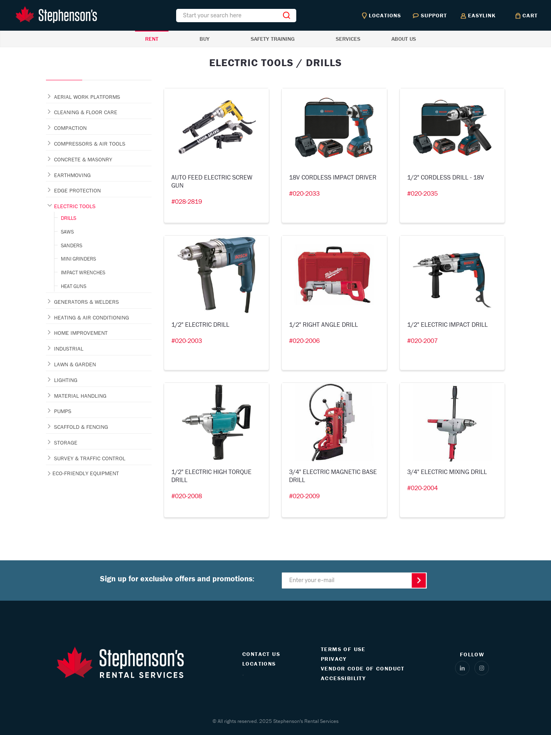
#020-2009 (304, 496)
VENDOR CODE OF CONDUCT (363, 668)
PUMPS (62, 411)
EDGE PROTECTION (77, 190)
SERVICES (348, 38)
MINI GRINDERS (78, 258)
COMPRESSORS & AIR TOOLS (89, 143)
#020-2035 (422, 193)
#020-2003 (186, 340)
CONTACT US (261, 654)
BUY (205, 38)
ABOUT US (403, 38)
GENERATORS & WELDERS (86, 301)
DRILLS (68, 218)
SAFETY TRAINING (273, 38)
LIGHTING (65, 380)
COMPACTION (70, 128)
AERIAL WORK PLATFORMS (87, 96)
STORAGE (65, 442)
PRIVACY (334, 658)
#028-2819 (186, 201)
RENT (151, 38)
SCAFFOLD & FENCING (81, 426)
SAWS (67, 231)
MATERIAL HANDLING (80, 395)
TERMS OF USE (343, 649)
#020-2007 (422, 340)
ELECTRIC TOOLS (75, 206)
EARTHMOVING (72, 175)
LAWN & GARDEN (75, 364)
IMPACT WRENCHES (83, 272)
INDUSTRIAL (68, 348)
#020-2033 (304, 193)
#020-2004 (422, 488)
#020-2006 (304, 340)
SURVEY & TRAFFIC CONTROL (89, 458)
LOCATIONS (259, 663)
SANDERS (71, 245)
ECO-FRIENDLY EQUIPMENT (85, 473)
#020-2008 (186, 496)
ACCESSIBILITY (343, 678)
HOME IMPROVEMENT (81, 332)
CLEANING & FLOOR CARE (85, 112)
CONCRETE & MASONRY (83, 159)
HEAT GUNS (73, 286)
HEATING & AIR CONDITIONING (91, 317)
